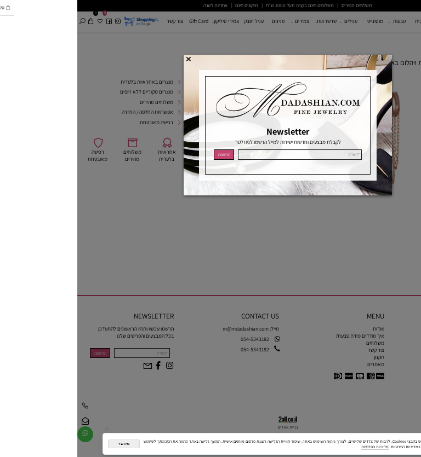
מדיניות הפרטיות (297, 446)
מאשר (46, 443)
